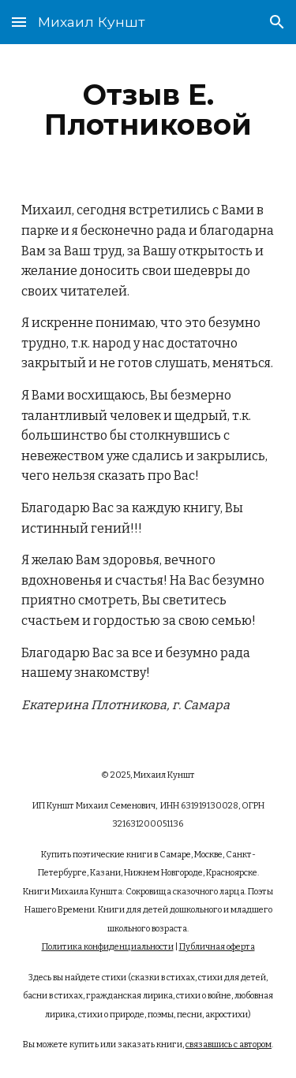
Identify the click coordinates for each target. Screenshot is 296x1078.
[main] (148, 109)
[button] (19, 21)
